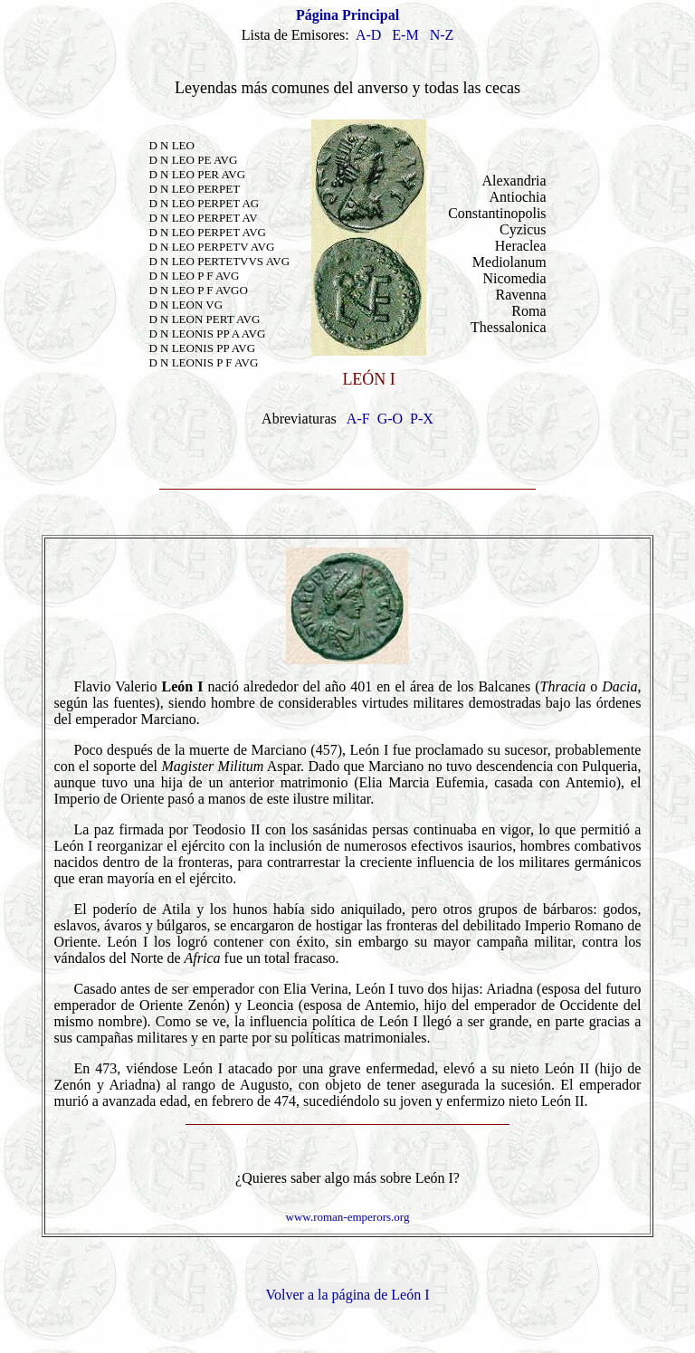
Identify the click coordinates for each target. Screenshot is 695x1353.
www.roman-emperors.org (348, 1217)
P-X (421, 418)
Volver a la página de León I (348, 1294)
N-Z (442, 35)
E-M (405, 35)
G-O (390, 418)
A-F (358, 418)
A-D (368, 35)
